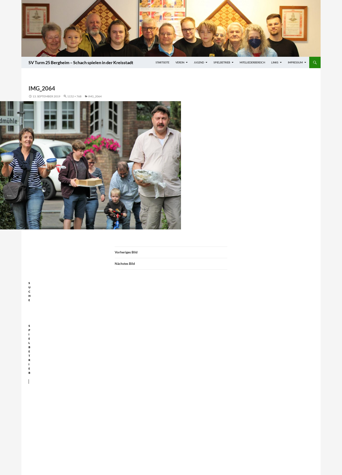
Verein (180, 62)
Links (274, 62)
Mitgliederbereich (252, 62)
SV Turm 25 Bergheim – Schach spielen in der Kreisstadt (80, 62)
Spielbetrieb (222, 62)
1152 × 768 (74, 96)
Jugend (199, 62)
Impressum (295, 62)
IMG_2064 (95, 96)
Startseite (162, 62)
